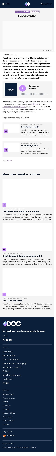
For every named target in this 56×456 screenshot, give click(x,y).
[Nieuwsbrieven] (46, 4)
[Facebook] (7, 340)
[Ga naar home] (27, 4)
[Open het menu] (6, 4)
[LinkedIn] (10, 340)
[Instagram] (4, 340)
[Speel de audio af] (22, 88)
